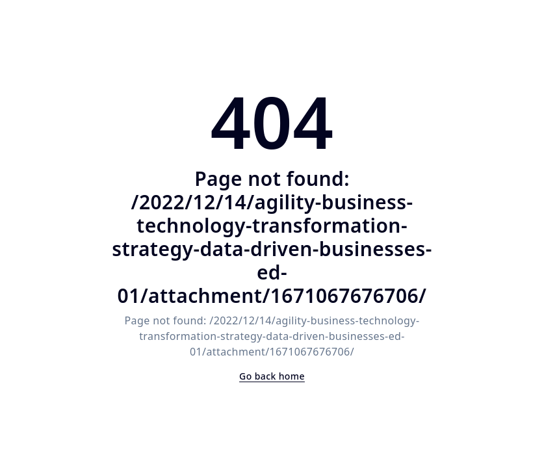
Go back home (272, 376)
